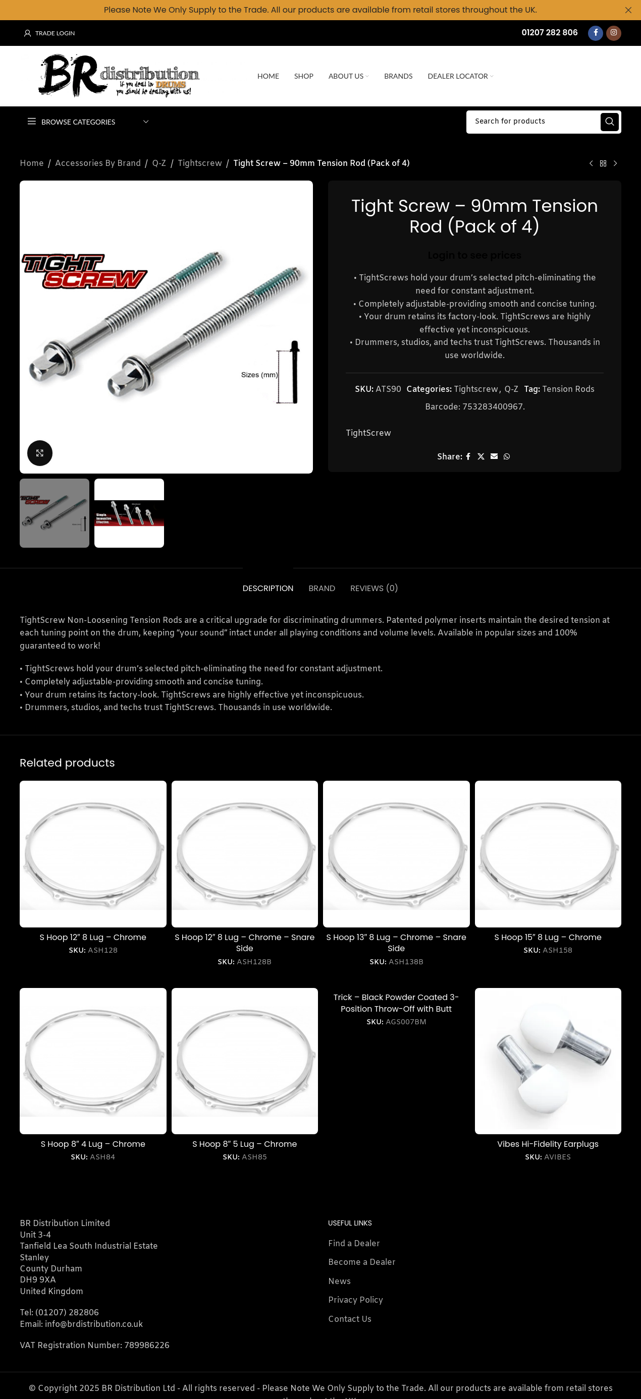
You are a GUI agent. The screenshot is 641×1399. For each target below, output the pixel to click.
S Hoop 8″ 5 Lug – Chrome (244, 1144)
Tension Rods (568, 389)
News (339, 1281)
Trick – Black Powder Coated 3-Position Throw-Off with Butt (396, 1003)
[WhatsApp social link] (507, 456)
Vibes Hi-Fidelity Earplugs (548, 1144)
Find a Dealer (354, 1244)
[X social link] (481, 456)
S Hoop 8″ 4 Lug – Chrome (93, 1144)
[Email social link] (494, 456)
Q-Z (159, 163)
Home (32, 163)
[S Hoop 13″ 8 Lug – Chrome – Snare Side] (396, 854)
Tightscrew (200, 163)
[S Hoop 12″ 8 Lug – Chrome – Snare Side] (245, 854)
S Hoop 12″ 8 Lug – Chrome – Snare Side (244, 942)
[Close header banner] (628, 10)
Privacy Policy (355, 1300)
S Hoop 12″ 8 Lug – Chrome (93, 937)
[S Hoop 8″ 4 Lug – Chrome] (93, 1060)
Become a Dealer (362, 1262)
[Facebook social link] (595, 32)
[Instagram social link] (613, 32)
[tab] (268, 583)
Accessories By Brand (98, 163)
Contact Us (349, 1319)
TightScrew (368, 433)
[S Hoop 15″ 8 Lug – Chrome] (548, 854)
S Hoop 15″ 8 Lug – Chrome (548, 937)
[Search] (543, 121)
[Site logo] (133, 76)
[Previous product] (591, 163)
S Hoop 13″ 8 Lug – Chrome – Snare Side (396, 942)
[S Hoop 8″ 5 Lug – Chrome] (245, 1060)
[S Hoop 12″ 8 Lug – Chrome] (93, 854)
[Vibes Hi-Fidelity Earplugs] (548, 1060)
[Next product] (615, 163)
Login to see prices (475, 255)
